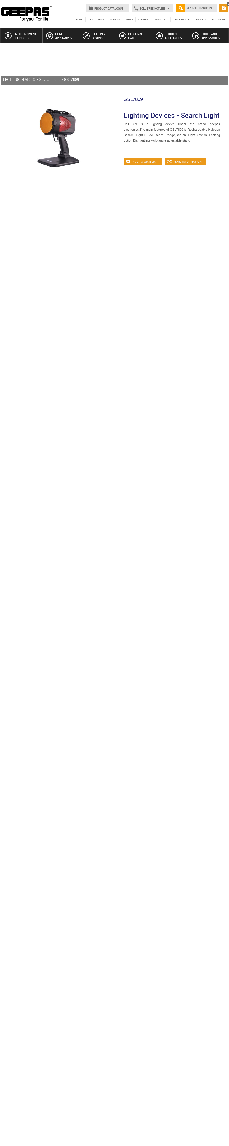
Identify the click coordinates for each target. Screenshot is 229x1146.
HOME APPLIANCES (59, 36)
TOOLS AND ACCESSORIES (206, 36)
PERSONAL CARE (131, 36)
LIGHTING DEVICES (94, 36)
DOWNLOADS (161, 19)
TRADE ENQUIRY (181, 19)
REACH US (201, 19)
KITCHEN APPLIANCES (169, 36)
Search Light (49, 79)
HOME (79, 19)
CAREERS (143, 19)
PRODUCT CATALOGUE (108, 8)
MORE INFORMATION (184, 162)
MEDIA (129, 19)
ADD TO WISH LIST (142, 162)
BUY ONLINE (218, 19)
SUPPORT (115, 19)
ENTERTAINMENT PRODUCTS (20, 36)
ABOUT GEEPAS (96, 19)
